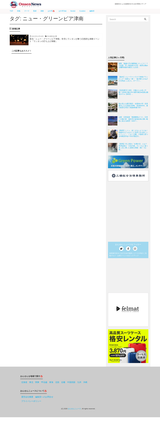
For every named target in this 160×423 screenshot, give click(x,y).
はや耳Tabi (62, 11)
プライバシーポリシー (31, 401)
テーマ (26, 11)
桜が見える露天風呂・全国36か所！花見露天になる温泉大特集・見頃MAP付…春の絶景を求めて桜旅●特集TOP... (133, 105)
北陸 (57, 382)
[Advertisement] (56, 82)
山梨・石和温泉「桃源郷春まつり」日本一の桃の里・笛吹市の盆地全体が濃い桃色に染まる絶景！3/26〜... (133, 119)
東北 (31, 382)
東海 (51, 382)
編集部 (92, 11)
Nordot (72, 11)
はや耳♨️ (51, 11)
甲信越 (44, 382)
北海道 (24, 382)
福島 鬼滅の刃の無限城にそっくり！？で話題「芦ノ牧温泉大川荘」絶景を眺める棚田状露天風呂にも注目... (133, 65)
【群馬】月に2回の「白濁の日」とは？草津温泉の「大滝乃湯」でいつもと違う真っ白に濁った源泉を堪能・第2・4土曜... (133, 147)
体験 (42, 11)
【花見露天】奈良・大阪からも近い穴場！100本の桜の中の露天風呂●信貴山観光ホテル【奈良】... (133, 92)
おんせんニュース (74, 409)
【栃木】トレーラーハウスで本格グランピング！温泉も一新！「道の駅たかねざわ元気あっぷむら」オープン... (133, 79)
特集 (18, 11)
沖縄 (85, 382)
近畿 (63, 382)
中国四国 (71, 382)
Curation (82, 11)
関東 (37, 382)
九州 (79, 382)
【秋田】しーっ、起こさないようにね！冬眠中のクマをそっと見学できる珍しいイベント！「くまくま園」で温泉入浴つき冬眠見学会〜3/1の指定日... (133, 133)
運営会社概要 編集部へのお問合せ (37, 397)
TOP (11, 11)
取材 (34, 11)
